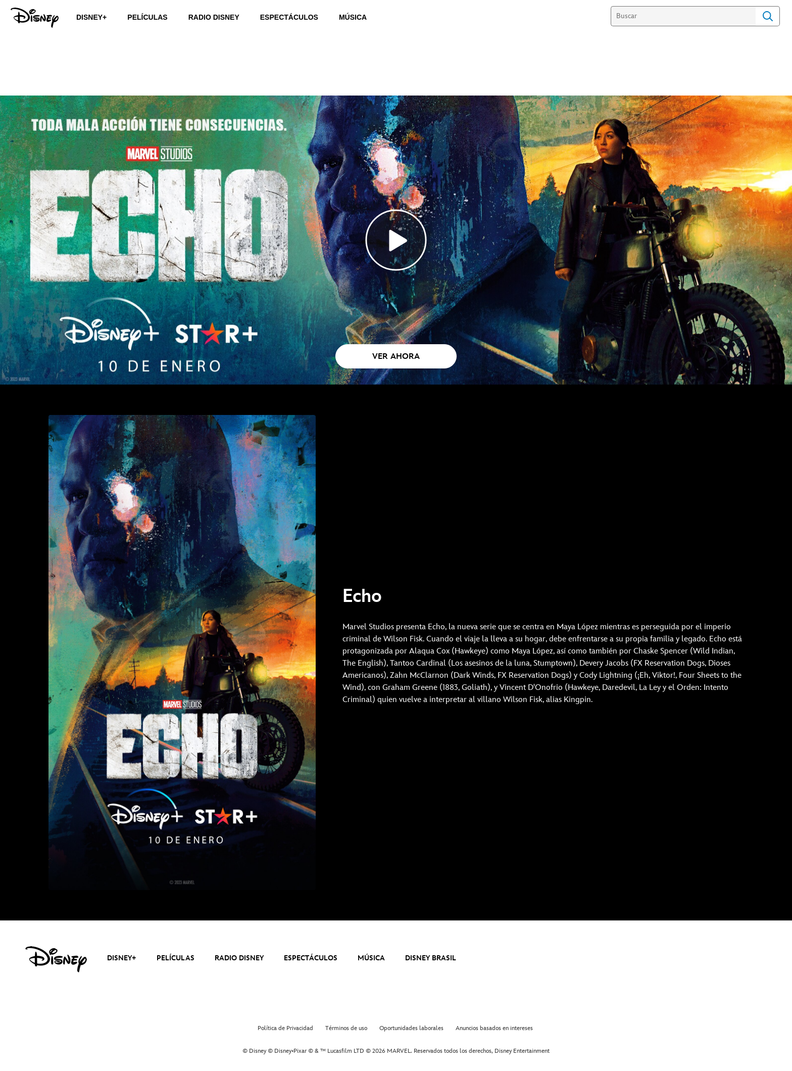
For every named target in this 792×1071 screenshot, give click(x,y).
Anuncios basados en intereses (494, 1028)
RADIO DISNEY (239, 958)
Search (768, 16)
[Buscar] (683, 16)
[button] (396, 356)
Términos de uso (346, 1028)
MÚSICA (371, 958)
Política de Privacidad (285, 1028)
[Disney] (35, 18)
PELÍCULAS (175, 958)
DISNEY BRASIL (430, 958)
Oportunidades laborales (411, 1028)
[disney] (56, 959)
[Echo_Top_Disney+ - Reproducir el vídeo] (396, 240)
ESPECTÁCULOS (310, 958)
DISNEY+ (121, 958)
